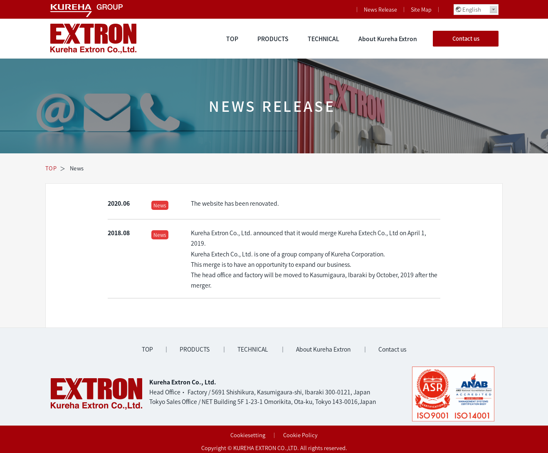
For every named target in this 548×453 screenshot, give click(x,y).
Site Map (421, 9)
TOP (232, 38)
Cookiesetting (247, 435)
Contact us (465, 38)
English (471, 9)
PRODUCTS (273, 38)
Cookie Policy (300, 435)
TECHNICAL (323, 38)
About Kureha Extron (387, 38)
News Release (380, 9)
